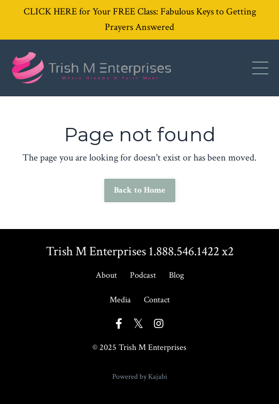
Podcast (143, 275)
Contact (157, 300)
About (106, 275)
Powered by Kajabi (139, 377)
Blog (176, 275)
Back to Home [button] (140, 190)
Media (120, 300)
